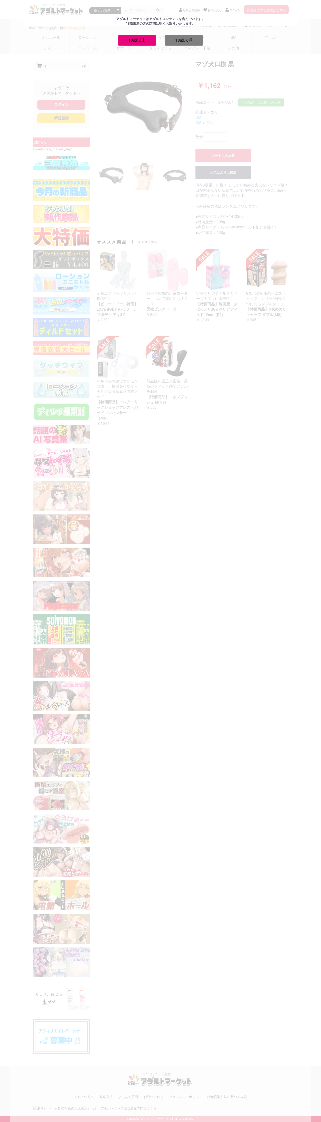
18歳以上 (137, 40)
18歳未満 (184, 40)
